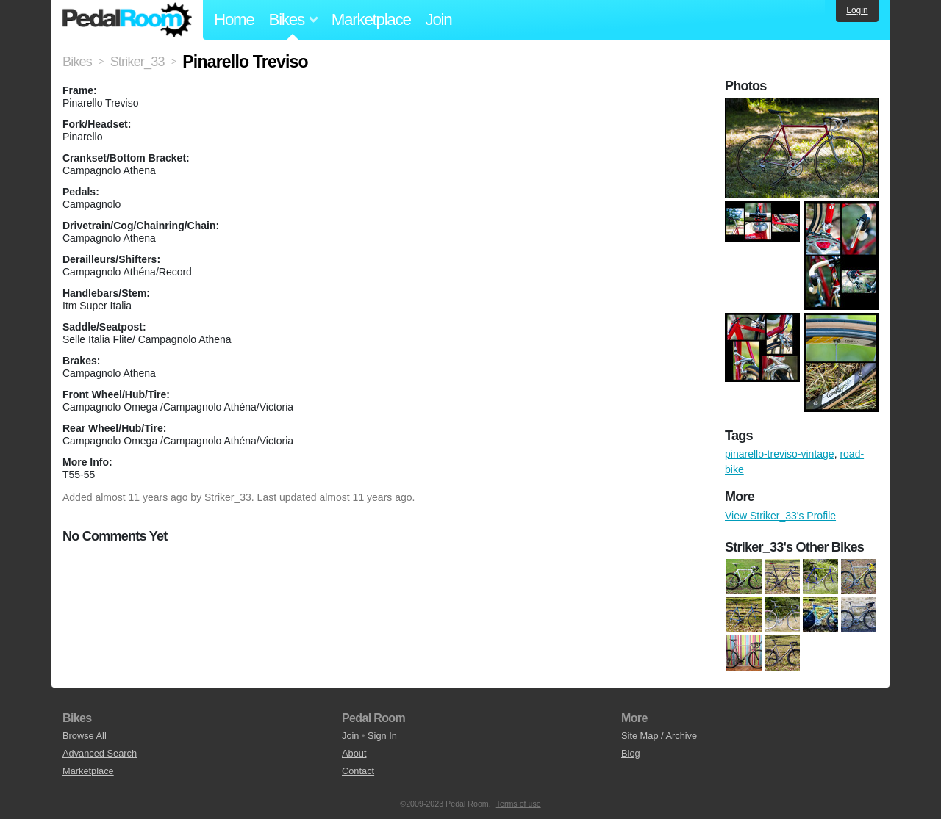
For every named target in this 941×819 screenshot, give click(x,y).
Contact (358, 770)
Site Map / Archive (659, 735)
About (354, 753)
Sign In (382, 735)
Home (234, 19)
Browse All (84, 735)
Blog (630, 753)
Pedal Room (127, 19)
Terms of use (518, 803)
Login (856, 10)
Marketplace (371, 19)
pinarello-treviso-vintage (779, 454)
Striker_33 (227, 497)
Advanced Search (99, 753)
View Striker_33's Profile (780, 516)
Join (439, 19)
